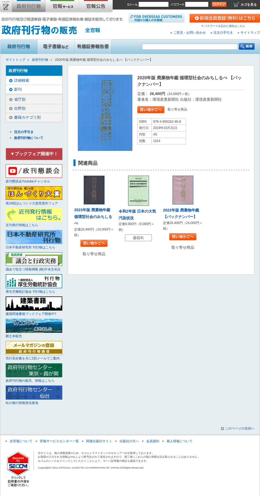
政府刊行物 (29, 7)
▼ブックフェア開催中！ (34, 153)
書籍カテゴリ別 (27, 117)
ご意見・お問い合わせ (189, 32)
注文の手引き (223, 32)
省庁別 (19, 99)
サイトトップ (6, 7)
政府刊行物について (28, 138)
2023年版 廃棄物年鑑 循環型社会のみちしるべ (93, 216)
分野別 (19, 108)
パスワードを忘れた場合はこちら (224, 25)
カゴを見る (248, 5)
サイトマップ (250, 32)
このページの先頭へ (239, 428)
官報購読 (62, 7)
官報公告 (96, 7)
